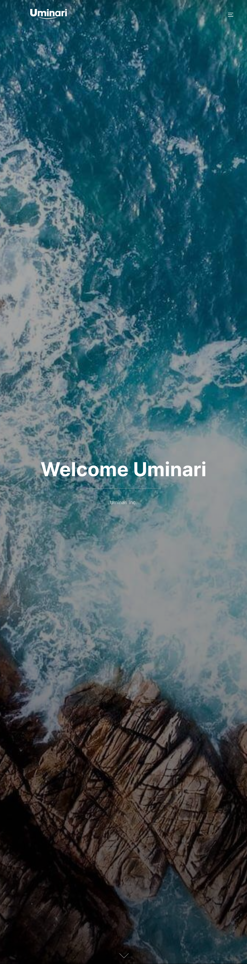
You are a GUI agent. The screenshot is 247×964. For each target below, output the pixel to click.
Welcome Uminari (123, 469)
